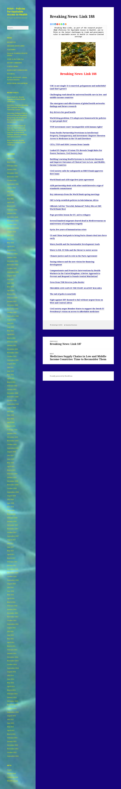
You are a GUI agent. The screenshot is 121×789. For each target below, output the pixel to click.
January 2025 (11, 213)
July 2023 (10, 279)
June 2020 (10, 415)
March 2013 (11, 734)
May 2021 (10, 375)
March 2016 (11, 602)
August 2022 (11, 320)
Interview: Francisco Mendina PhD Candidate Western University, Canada (17, 107)
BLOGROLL (11, 74)
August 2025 (11, 188)
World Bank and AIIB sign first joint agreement (72, 179)
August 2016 (11, 584)
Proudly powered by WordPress (61, 376)
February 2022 (12, 342)
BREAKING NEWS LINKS (15, 46)
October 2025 (11, 180)
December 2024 (12, 217)
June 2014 (10, 679)
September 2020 (13, 404)
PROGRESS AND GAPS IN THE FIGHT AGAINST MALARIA (76, 288)
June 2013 (10, 723)
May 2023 (10, 287)
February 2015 (12, 650)
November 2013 (12, 705)
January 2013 (11, 741)
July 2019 (10, 455)
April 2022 (10, 334)
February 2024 (12, 254)
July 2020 (10, 411)
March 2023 (11, 294)
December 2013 (12, 701)
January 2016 (11, 609)
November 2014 (12, 661)
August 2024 (11, 232)
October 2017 (11, 532)
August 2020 (11, 408)
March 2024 (11, 250)
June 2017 (10, 547)
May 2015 (10, 639)
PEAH (55, 30)
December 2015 (12, 613)
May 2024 (10, 243)
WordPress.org (12, 781)
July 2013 (10, 719)
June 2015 (10, 635)
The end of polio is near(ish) (63, 294)
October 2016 (11, 576)
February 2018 (12, 518)
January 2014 (11, 697)
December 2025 (12, 173)
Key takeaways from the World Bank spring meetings (74, 194)
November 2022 (12, 309)
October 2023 (11, 268)
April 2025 (10, 202)
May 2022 (10, 331)
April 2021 (10, 378)
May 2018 (10, 507)
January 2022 (11, 345)
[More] (66, 24)
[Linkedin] (55, 24)
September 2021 (13, 360)
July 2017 (10, 543)
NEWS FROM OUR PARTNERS (17, 83)
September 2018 (13, 492)
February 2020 (12, 430)
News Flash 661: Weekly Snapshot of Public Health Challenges (16, 99)
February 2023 (12, 298)
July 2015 (10, 631)
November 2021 (12, 353)
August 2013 (11, 716)
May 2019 (10, 463)
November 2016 (12, 573)
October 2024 (11, 224)
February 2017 (12, 562)
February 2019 (12, 474)
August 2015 (11, 628)
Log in (9, 770)
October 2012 (11, 752)
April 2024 (10, 246)
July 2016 (10, 587)
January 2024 (11, 257)
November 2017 (12, 529)
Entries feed (11, 773)
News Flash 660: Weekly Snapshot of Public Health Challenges (16, 142)
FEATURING (11, 50)
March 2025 (11, 206)
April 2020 (10, 422)
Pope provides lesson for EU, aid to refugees (70, 215)
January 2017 (11, 565)
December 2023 (12, 261)
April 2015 (10, 642)
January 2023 (11, 301)
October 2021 (11, 356)
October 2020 (11, 400)
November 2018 (12, 485)
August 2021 (11, 364)
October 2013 (11, 708)
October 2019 (11, 444)
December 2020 (12, 393)
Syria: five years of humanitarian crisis (68, 229)
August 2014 (11, 672)
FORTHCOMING (12, 66)
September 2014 (13, 668)
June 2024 (10, 239)
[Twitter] (53, 24)
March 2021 (11, 382)
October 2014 (11, 664)
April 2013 (10, 730)
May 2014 (10, 683)
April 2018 (10, 510)
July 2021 (10, 367)
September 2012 (13, 756)
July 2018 (10, 499)
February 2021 (12, 386)
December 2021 (12, 349)
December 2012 (12, 745)
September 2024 (13, 228)
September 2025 (13, 184)
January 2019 (11, 477)
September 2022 (13, 316)
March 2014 (11, 690)
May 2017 (10, 551)
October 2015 (11, 620)
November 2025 (12, 177)
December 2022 (12, 305)
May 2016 (10, 595)
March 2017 (11, 558)
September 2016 (13, 580)
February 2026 (12, 166)
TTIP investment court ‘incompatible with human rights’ (76, 127)
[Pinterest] (57, 24)
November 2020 (12, 397)
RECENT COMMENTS (14, 63)
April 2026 (10, 158)
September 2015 (13, 624)
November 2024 (12, 221)
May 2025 (10, 199)
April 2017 (10, 554)
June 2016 (10, 591)
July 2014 (10, 675)
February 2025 (12, 210)
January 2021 (11, 389)
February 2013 (12, 738)
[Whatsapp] (61, 24)
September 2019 (13, 448)
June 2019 (10, 459)
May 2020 (10, 419)
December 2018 (12, 481)
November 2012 (12, 749)
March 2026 (11, 162)
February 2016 (12, 606)
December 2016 (12, 569)
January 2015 (11, 653)
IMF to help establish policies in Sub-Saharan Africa (74, 200)
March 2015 (11, 646)
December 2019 (12, 437)
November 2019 (12, 441)
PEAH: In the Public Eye (15, 59)
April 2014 (10, 686)
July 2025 (10, 191)
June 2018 (10, 503)
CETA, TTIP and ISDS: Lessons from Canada (69, 144)
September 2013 (13, 712)
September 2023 (13, 272)
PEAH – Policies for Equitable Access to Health (17, 11)
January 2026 (11, 169)
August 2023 (11, 276)
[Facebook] (51, 24)
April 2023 (10, 290)
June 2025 (10, 195)
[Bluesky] (63, 24)
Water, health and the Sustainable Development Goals (75, 244)
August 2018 (11, 496)
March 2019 (11, 470)
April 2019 (10, 466)
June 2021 (10, 371)
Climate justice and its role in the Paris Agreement (73, 256)
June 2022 (10, 327)
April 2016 (10, 598)
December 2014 (12, 657)
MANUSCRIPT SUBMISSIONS (17, 70)
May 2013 (10, 727)
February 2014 (12, 694)
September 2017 (13, 536)
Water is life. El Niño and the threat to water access (73, 250)
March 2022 (11, 338)
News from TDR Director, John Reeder (67, 282)
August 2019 (11, 452)
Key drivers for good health (63, 112)
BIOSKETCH (11, 42)
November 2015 (12, 617)
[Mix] (59, 24)
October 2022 (11, 312)
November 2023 (12, 265)
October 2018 (11, 488)
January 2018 (11, 521)
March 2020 (11, 426)
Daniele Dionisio (71, 325)
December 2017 (12, 525)
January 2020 (11, 433)
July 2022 (10, 323)
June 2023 (10, 283)
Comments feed (12, 777)
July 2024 (10, 235)
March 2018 (11, 514)
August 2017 (11, 540)
